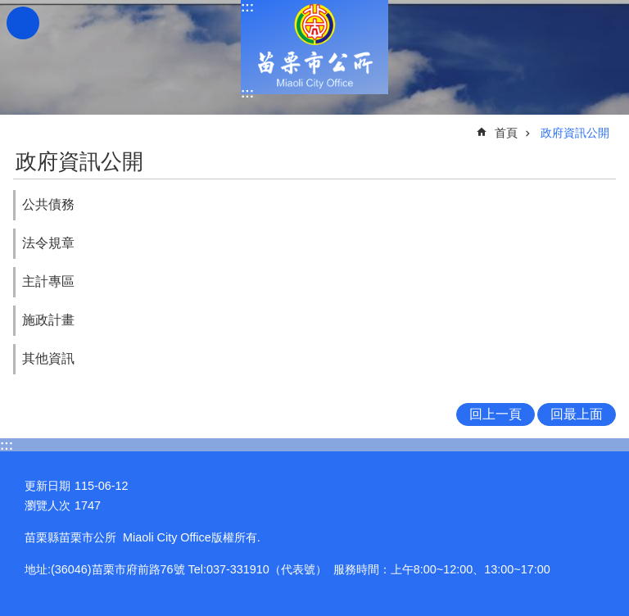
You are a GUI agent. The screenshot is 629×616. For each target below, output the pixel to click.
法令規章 (48, 243)
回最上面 (576, 414)
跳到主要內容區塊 (8, 8)
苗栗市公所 (314, 47)
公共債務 (48, 204)
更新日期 (47, 485)
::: (247, 7)
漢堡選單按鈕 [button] (23, 23)
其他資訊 (48, 358)
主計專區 (48, 281)
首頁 (506, 132)
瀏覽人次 (47, 505)
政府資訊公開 (575, 132)
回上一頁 (495, 414)
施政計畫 (48, 320)
